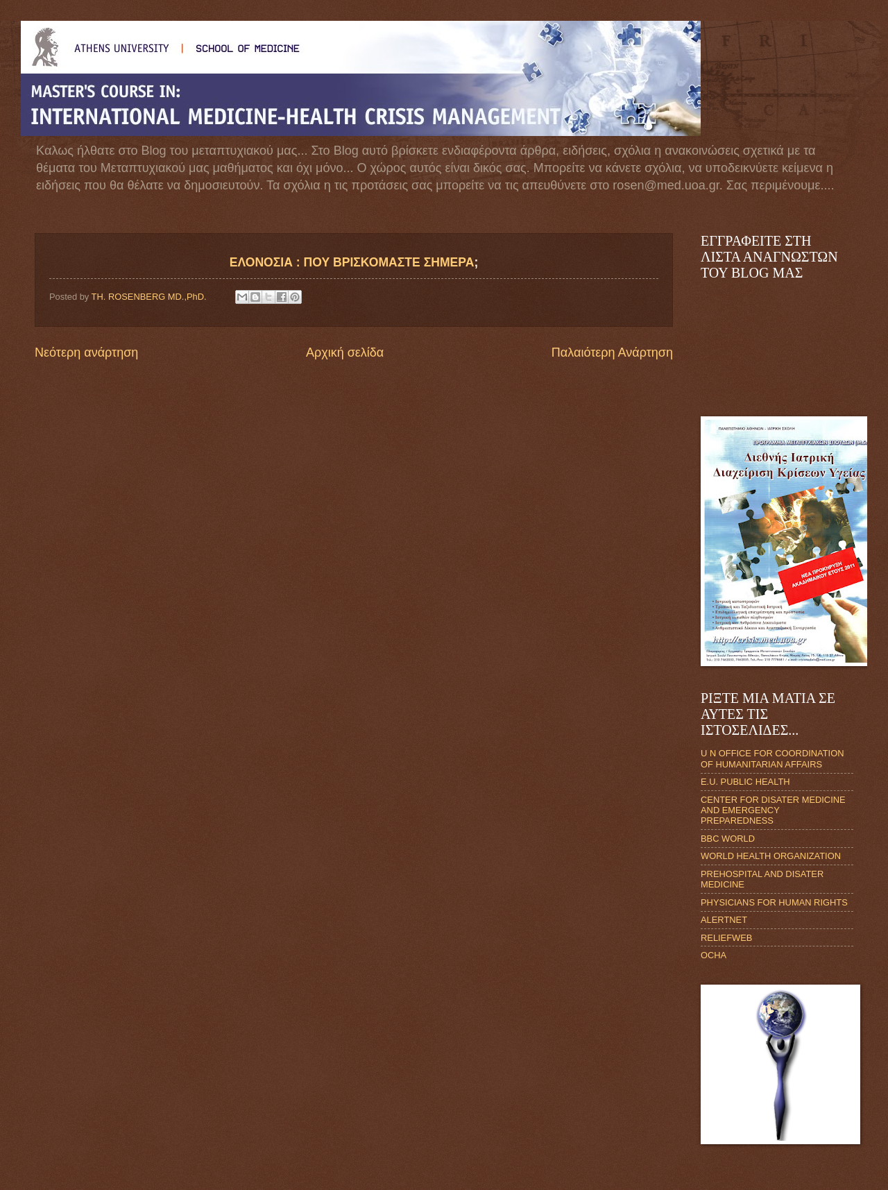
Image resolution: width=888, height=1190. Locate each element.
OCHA (713, 955)
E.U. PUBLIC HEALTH (745, 781)
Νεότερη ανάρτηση (86, 352)
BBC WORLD (728, 838)
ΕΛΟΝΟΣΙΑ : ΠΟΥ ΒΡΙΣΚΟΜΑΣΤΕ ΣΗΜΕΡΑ (352, 262)
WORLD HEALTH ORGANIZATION (771, 856)
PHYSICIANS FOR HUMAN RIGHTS (774, 902)
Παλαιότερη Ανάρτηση (612, 352)
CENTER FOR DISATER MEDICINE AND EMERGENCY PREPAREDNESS (773, 810)
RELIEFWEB (726, 938)
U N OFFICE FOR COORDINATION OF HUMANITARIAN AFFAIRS (772, 758)
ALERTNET (724, 920)
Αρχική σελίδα (345, 352)
